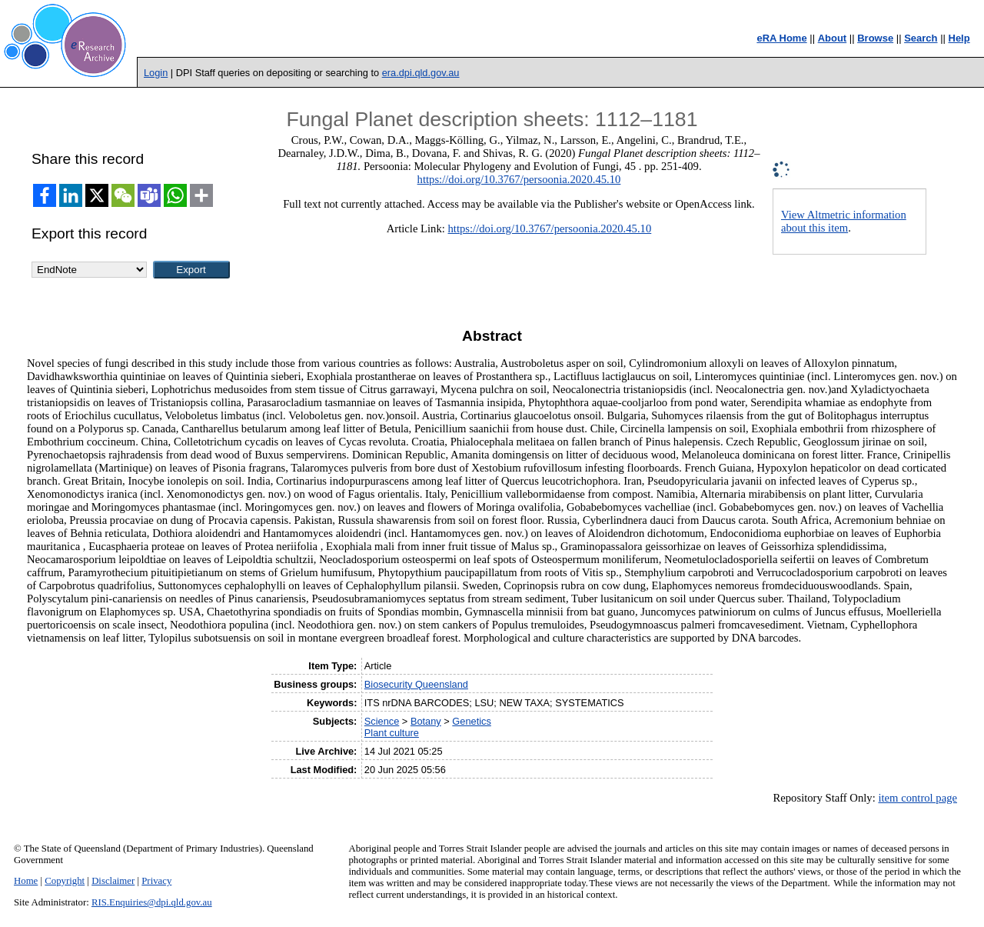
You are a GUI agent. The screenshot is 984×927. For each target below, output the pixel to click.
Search (920, 38)
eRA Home (781, 38)
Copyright (65, 880)
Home (26, 880)
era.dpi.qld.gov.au (421, 72)
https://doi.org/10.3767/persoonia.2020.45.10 (519, 179)
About (832, 38)
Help (959, 38)
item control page (917, 798)
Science (382, 721)
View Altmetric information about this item (843, 221)
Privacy (156, 880)
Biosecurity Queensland (416, 684)
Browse (875, 38)
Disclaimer (113, 880)
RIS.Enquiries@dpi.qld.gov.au (151, 902)
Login (156, 72)
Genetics (471, 721)
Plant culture (391, 733)
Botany (426, 721)
